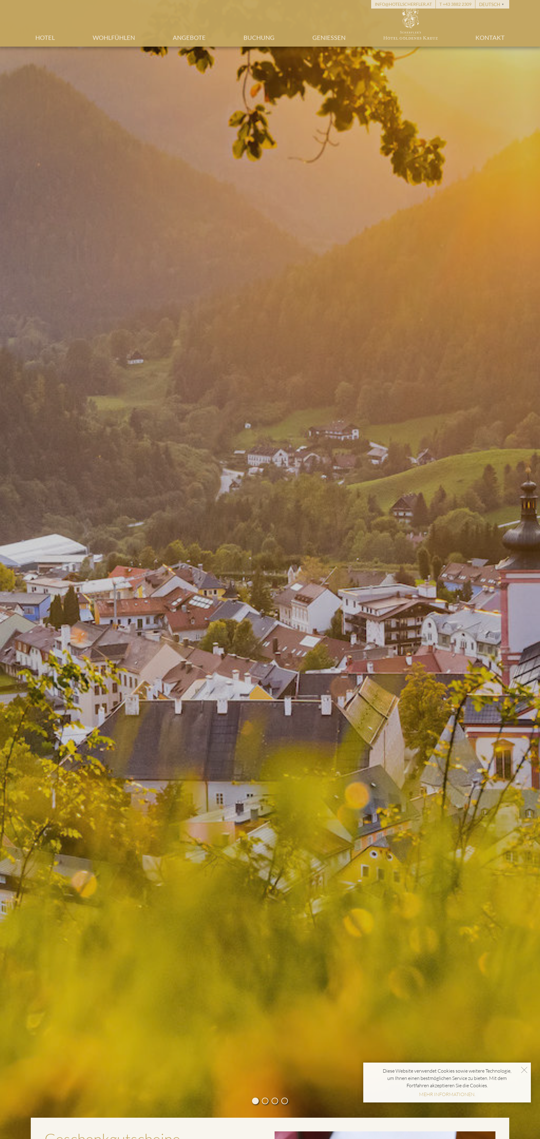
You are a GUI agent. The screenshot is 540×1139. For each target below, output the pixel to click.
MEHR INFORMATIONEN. (447, 1094)
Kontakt (490, 37)
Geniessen (329, 37)
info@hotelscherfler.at (403, 4)
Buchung (259, 37)
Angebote (189, 37)
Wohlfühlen (114, 37)
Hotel (45, 37)
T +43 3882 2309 (455, 4)
